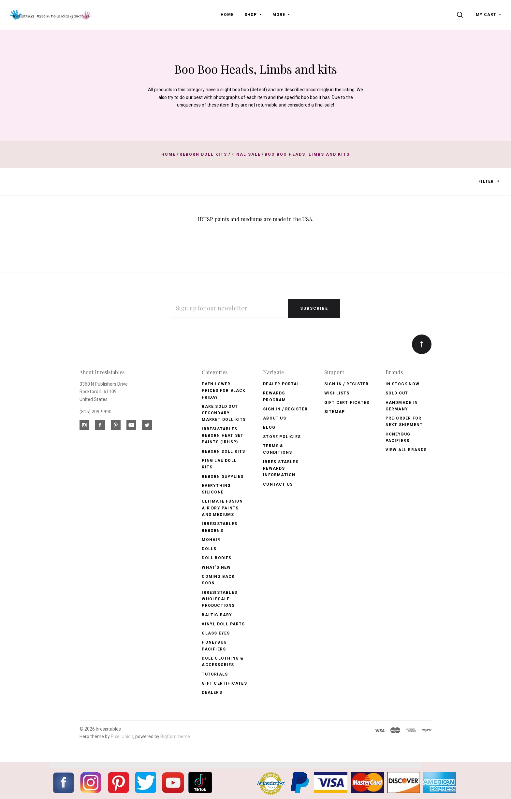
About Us (274, 418)
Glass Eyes (216, 633)
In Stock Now (402, 384)
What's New (216, 567)
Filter (489, 181)
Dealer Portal (281, 384)
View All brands (406, 450)
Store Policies (282, 437)
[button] (498, 181)
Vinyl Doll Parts (223, 624)
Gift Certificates (224, 683)
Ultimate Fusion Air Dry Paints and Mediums (222, 508)
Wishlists (337, 393)
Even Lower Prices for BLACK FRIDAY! (223, 391)
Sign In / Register (285, 409)
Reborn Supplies (222, 476)
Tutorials (215, 674)
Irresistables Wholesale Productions (219, 599)
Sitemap (334, 411)
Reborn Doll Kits (223, 451)
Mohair (211, 539)
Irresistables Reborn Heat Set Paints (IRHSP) (222, 436)
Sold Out (397, 393)
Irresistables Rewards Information (281, 469)
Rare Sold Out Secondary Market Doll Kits (224, 413)
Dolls (209, 549)
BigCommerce (175, 736)
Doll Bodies (216, 558)
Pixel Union (122, 736)
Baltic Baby (217, 615)
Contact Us (278, 484)
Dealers (212, 692)
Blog (269, 427)
